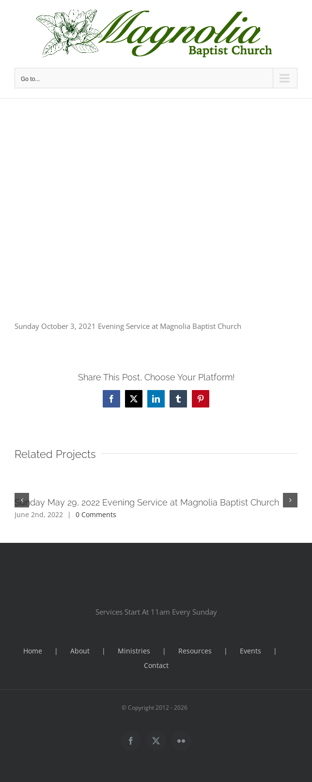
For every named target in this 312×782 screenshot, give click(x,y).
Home (32, 650)
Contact (156, 665)
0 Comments (96, 514)
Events (250, 650)
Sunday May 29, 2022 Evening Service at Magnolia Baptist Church (147, 502)
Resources (195, 650)
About (80, 650)
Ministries (134, 650)
